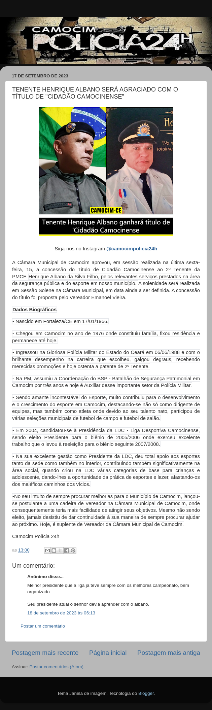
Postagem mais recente (45, 652)
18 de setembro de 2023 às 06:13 (61, 612)
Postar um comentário (43, 626)
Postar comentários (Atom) (57, 666)
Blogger (146, 693)
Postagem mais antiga (168, 652)
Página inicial (108, 652)
